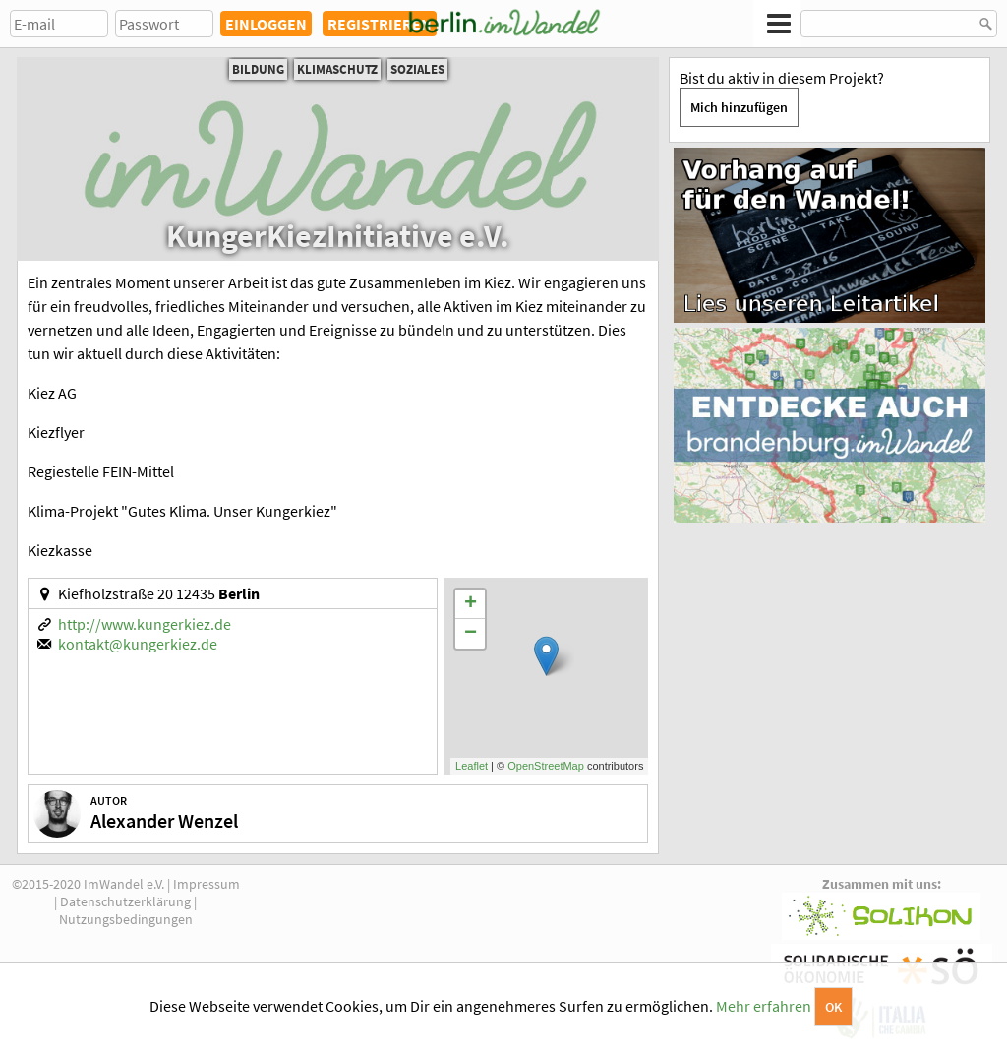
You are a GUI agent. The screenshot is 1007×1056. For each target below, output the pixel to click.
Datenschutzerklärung (125, 901)
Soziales (417, 69)
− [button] (470, 634)
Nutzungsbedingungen (126, 919)
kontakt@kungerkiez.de (137, 643)
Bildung (258, 69)
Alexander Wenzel (164, 820)
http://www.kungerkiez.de (144, 624)
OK (833, 1007)
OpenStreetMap (545, 766)
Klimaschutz (337, 69)
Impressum (206, 884)
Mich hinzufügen (739, 107)
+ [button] (470, 604)
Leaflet (471, 766)
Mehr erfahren (763, 1006)
